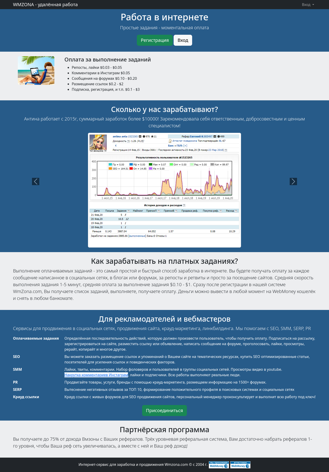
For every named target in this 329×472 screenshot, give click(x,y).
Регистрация (155, 40)
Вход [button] (306, 4)
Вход (183, 40)
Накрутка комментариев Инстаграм (96, 374)
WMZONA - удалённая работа (45, 4)
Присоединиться (164, 410)
